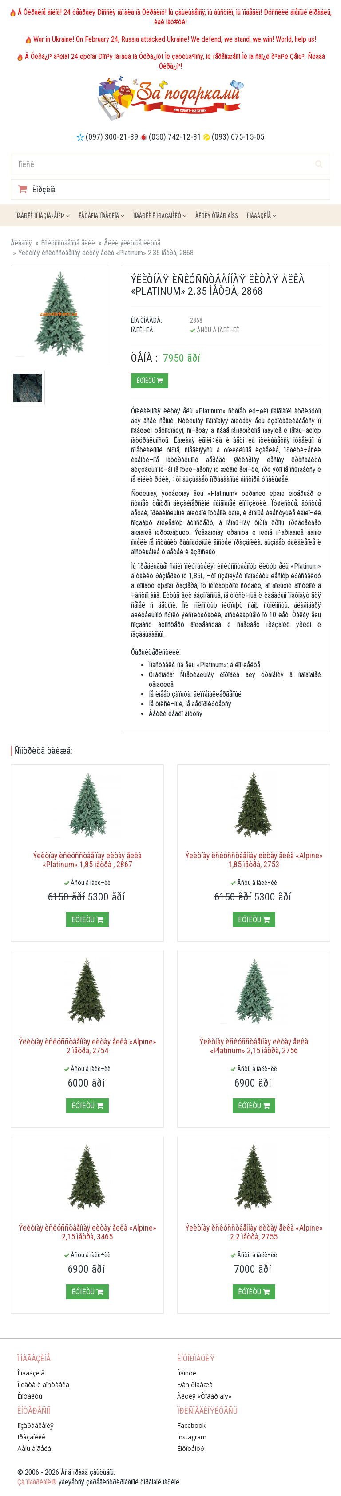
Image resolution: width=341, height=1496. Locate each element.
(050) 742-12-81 (175, 136)
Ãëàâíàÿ (21, 243)
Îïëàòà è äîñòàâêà (43, 1384)
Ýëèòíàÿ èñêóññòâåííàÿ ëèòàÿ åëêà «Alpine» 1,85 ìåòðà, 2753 (254, 860)
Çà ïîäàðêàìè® (37, 1482)
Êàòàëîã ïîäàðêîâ (101, 215)
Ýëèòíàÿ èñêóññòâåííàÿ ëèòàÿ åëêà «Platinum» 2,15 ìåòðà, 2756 (253, 1046)
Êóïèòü (150, 380)
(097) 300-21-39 (112, 136)
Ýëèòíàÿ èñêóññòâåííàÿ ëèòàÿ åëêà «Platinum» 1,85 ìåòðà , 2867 (87, 860)
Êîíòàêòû (29, 1396)
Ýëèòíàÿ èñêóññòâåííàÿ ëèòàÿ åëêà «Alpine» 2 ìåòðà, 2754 (87, 1046)
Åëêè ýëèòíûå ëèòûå (132, 243)
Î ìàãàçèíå (261, 215)
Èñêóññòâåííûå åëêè (68, 243)
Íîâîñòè (186, 1373)
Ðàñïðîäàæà (195, 1384)
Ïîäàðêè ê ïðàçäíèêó (159, 215)
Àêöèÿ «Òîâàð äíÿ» (204, 1396)
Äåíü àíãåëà (34, 1448)
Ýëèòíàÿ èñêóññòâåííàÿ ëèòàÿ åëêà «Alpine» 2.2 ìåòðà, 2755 (254, 1232)
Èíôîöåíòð (190, 1448)
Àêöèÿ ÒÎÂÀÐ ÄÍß (216, 215)
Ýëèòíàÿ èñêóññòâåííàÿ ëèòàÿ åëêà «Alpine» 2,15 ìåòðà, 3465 (87, 1232)
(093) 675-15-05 (238, 136)
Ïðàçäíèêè (31, 1437)
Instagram (191, 1437)
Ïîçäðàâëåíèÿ (35, 1425)
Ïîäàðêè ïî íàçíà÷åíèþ (42, 215)
